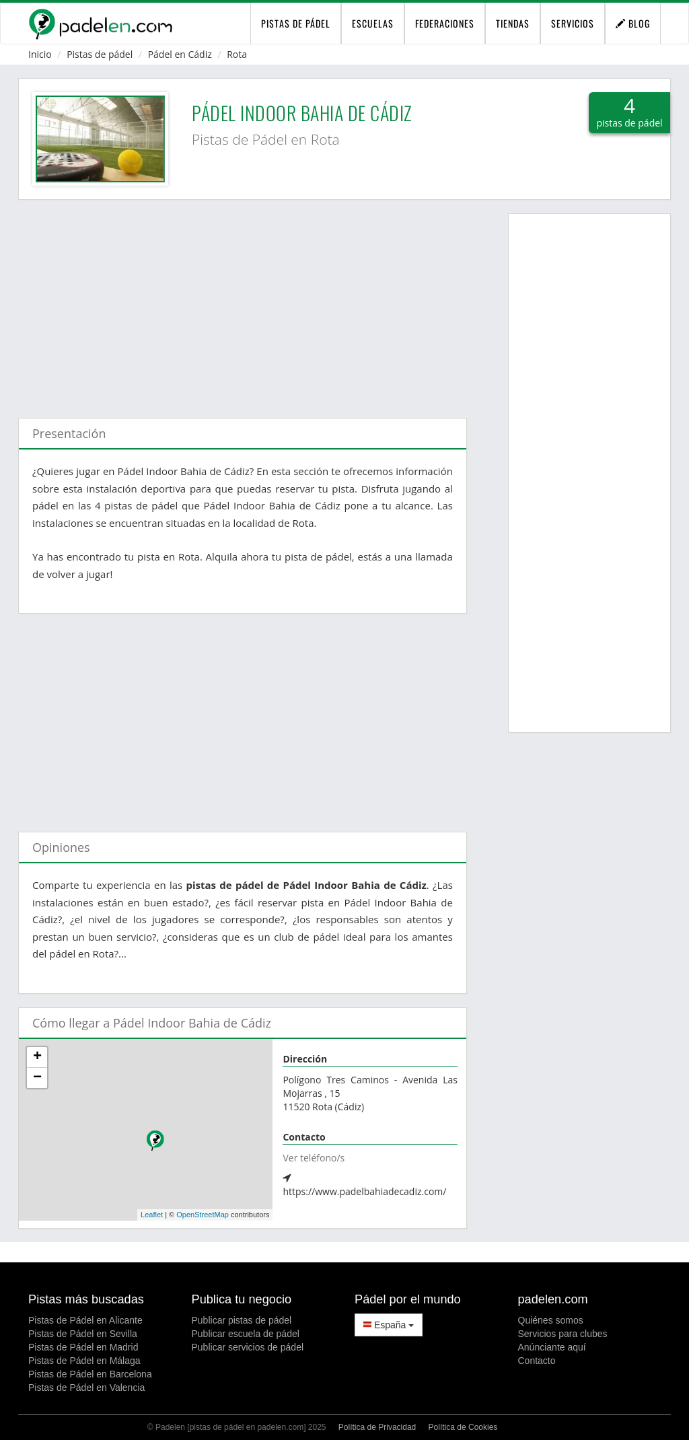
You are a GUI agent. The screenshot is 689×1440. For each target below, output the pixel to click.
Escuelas (373, 23)
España (388, 1325)
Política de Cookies (463, 1427)
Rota (237, 54)
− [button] (37, 1078)
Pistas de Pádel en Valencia (86, 1387)
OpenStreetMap (202, 1215)
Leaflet (152, 1215)
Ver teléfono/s (313, 1157)
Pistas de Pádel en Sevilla (82, 1333)
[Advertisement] (242, 302)
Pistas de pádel (100, 54)
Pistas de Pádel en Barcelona (90, 1374)
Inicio (40, 54)
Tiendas (513, 23)
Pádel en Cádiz (180, 54)
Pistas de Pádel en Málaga (84, 1360)
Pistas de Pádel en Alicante (85, 1320)
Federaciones (444, 23)
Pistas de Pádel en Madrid (83, 1347)
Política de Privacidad (377, 1427)
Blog (633, 23)
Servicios (572, 23)
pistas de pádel (295, 23)
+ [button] (37, 1057)
